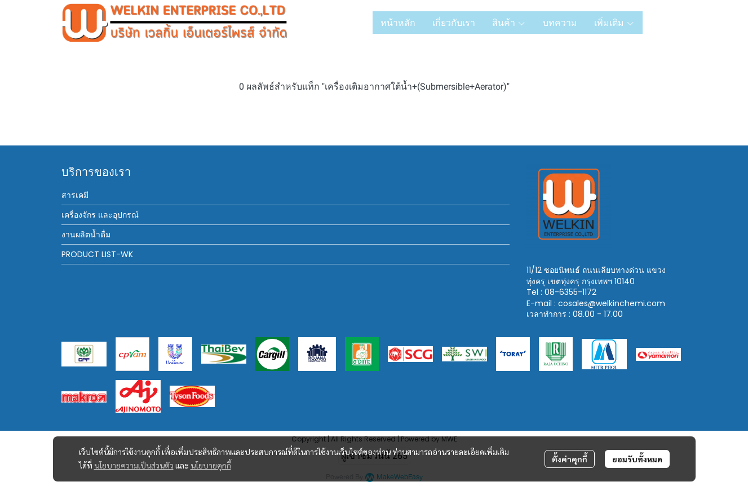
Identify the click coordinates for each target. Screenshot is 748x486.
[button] (669, 22)
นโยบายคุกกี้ (211, 465)
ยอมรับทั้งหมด (637, 459)
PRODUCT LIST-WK (97, 254)
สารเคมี (74, 195)
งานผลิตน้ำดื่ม (85, 234)
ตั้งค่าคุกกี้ (569, 459)
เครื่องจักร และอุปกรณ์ (100, 214)
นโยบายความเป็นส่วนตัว (134, 465)
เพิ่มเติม (614, 22)
